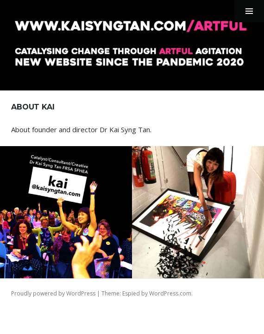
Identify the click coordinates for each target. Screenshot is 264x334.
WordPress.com (170, 293)
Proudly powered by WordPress (53, 293)
